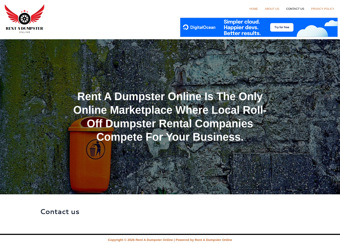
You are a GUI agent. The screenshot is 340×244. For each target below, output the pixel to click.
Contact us (295, 8)
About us (272, 8)
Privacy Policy (322, 8)
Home (253, 8)
